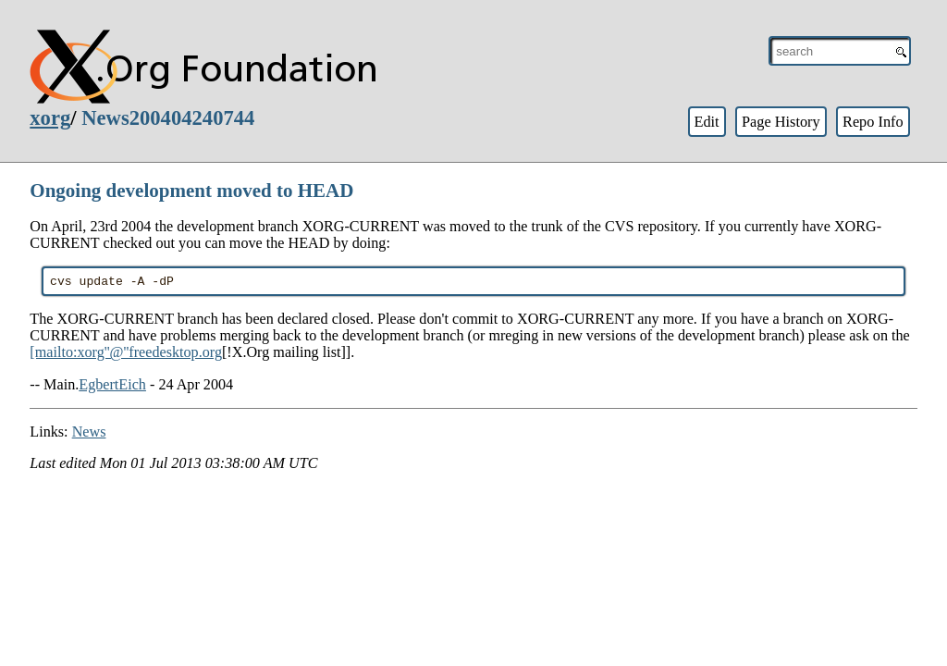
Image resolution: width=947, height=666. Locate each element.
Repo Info (873, 121)
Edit (706, 121)
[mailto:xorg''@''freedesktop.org (126, 355)
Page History (781, 121)
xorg (50, 118)
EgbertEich (112, 387)
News (89, 434)
